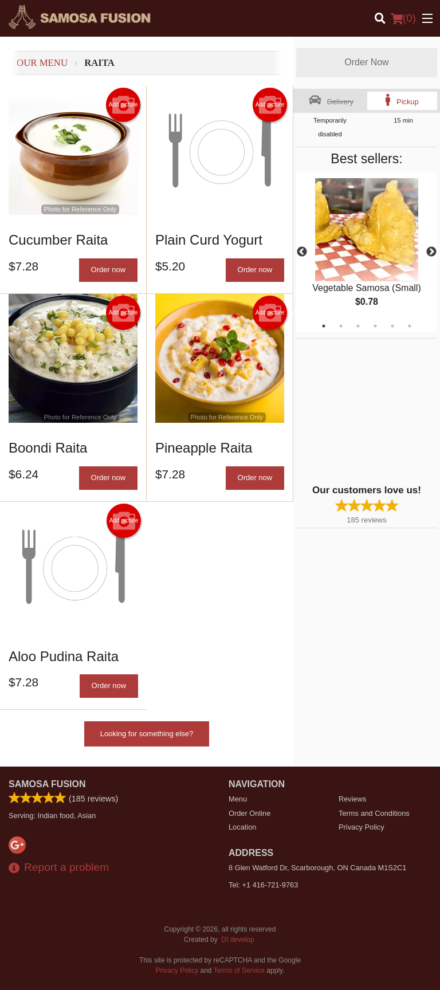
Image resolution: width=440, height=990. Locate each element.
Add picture (123, 105)
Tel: (263, 885)
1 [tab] (323, 326)
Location (242, 827)
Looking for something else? (147, 733)
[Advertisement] (367, 410)
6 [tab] (409, 326)
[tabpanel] (366, 252)
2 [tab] (341, 326)
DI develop (237, 940)
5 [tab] (392, 326)
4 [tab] (375, 326)
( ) (403, 18)
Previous (302, 252)
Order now (108, 269)
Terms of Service (239, 971)
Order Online (249, 813)
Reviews (352, 799)
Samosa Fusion (47, 784)
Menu (238, 799)
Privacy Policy (361, 827)
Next (431, 252)
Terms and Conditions (374, 813)
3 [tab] (358, 326)
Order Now (366, 62)
